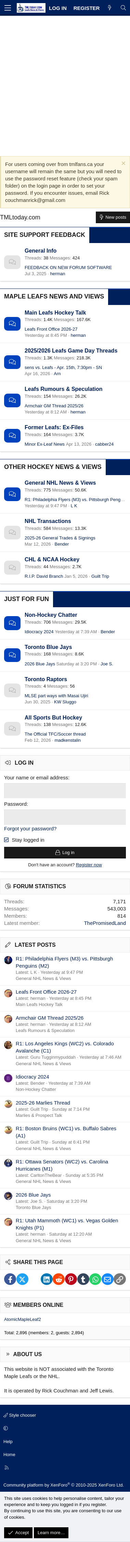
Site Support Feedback (44, 234)
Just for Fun (26, 599)
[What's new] (109, 8)
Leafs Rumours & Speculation (64, 389)
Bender (61, 544)
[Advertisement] (65, 84)
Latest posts (35, 945)
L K (74, 505)
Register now (89, 864)
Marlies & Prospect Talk (39, 1115)
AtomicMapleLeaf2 (22, 1319)
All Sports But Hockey (53, 718)
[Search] (123, 8)
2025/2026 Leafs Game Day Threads (71, 351)
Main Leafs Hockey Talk (55, 313)
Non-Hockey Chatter (51, 615)
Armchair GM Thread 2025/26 (54, 405)
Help (8, 1441)
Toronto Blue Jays (48, 647)
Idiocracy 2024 (39, 631)
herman (57, 273)
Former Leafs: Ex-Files (54, 427)
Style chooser (19, 1415)
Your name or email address (36, 777)
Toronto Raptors (46, 679)
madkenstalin (67, 740)
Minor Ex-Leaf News (45, 444)
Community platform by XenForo (63, 1485)
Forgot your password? (30, 828)
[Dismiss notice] (123, 164)
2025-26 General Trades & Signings (60, 537)
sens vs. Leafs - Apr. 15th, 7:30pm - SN (63, 367)
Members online (38, 1305)
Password (15, 804)
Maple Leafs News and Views (54, 296)
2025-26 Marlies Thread (43, 1103)
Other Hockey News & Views (53, 466)
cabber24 (104, 444)
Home (9, 1454)
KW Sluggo (65, 701)
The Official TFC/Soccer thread (55, 734)
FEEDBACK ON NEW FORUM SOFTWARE (68, 267)
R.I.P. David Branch (44, 576)
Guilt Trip (100, 576)
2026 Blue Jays (40, 663)
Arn (57, 373)
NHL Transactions (48, 521)
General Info (40, 251)
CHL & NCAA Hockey (52, 559)
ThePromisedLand (105, 923)
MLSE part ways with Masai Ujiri (56, 695)
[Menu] (7, 8)
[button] (64, 1428)
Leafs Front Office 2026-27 (51, 329)
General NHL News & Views (60, 483)
